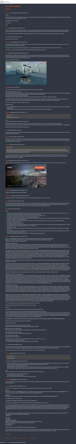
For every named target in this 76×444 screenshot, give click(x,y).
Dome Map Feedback (13, 6)
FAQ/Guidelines (15, 438)
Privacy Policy (32, 438)
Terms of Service (24, 438)
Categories (7, 438)
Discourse (7, 442)
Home (2, 438)
